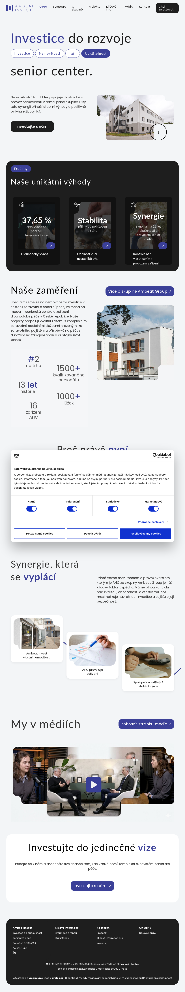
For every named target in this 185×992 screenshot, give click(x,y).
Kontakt (144, 6)
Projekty (94, 6)
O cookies (71, 978)
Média (129, 6)
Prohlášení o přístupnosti (157, 978)
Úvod (43, 6)
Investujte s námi (32, 126)
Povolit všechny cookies (145, 533)
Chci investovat (166, 8)
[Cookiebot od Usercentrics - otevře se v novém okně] (155, 455)
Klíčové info (111, 8)
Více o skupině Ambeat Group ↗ (140, 291)
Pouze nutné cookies (39, 533)
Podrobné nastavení (151, 521)
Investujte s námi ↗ (92, 886)
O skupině (77, 8)
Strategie (59, 6)
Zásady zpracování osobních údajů (99, 978)
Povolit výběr (92, 533)
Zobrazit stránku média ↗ (146, 724)
